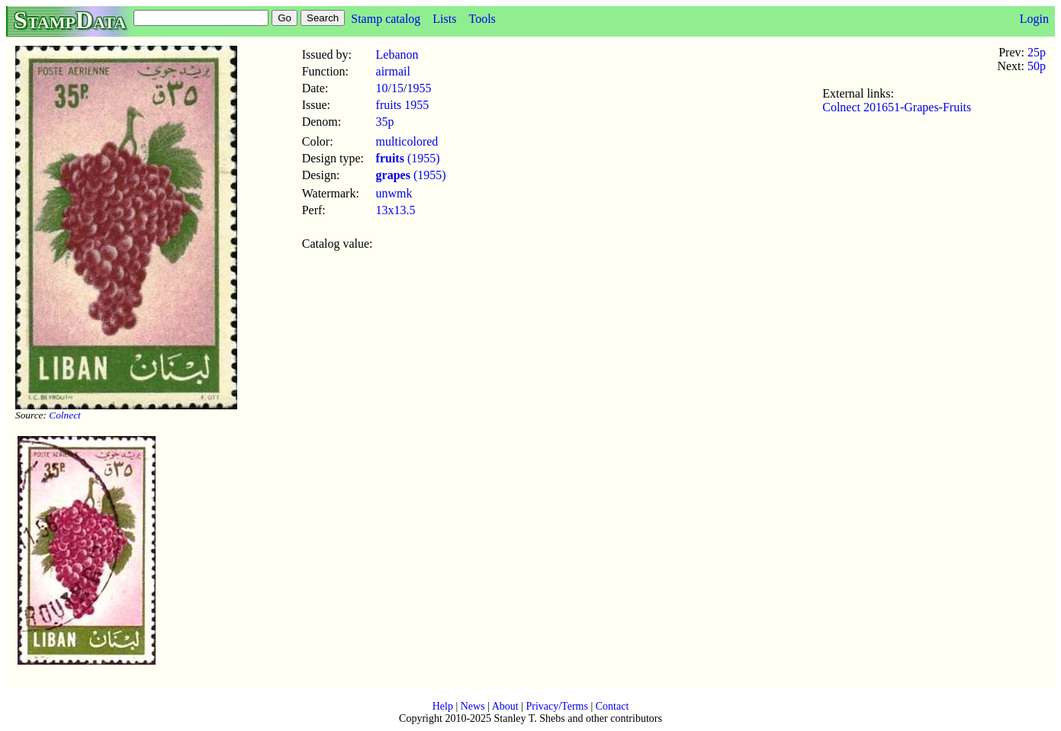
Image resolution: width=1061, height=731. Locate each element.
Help (442, 706)
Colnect (64, 415)
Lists (444, 18)
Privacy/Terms (556, 706)
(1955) (408, 158)
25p (1036, 52)
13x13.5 (396, 210)
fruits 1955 (402, 104)
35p (385, 121)
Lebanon (397, 54)
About (505, 706)
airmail (393, 71)
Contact (612, 706)
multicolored (407, 141)
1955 (419, 88)
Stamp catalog (385, 18)
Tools (481, 18)
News (473, 706)
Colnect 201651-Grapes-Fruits (896, 107)
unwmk (394, 193)
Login (1034, 18)
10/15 (390, 88)
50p (1036, 65)
